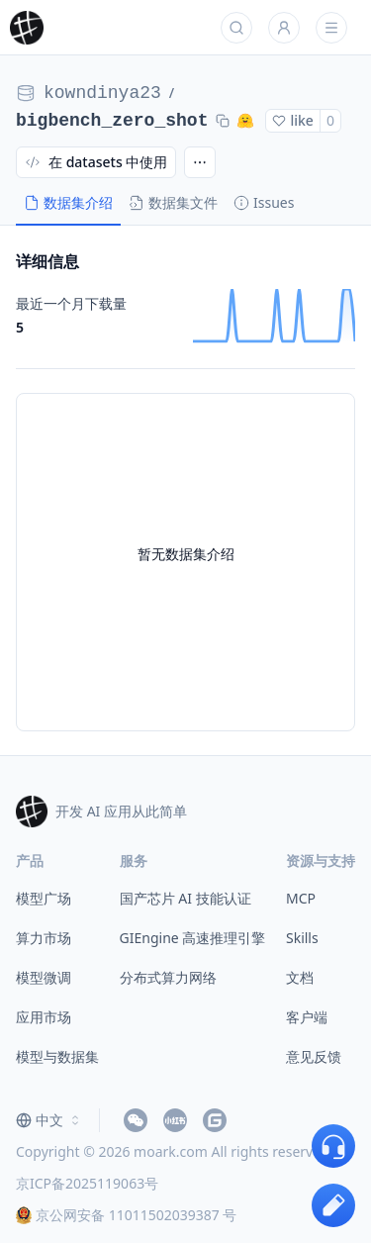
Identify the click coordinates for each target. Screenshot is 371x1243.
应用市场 (43, 1016)
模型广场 (43, 898)
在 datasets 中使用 (96, 161)
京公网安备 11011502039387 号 (126, 1214)
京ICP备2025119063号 (87, 1183)
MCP (301, 898)
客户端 (306, 1016)
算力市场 (43, 937)
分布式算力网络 (168, 977)
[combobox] (49, 1120)
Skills (302, 937)
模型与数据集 (57, 1056)
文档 (300, 977)
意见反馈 (313, 1056)
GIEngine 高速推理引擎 (193, 937)
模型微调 (43, 977)
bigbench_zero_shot (112, 121)
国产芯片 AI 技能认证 (185, 898)
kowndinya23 (102, 93)
